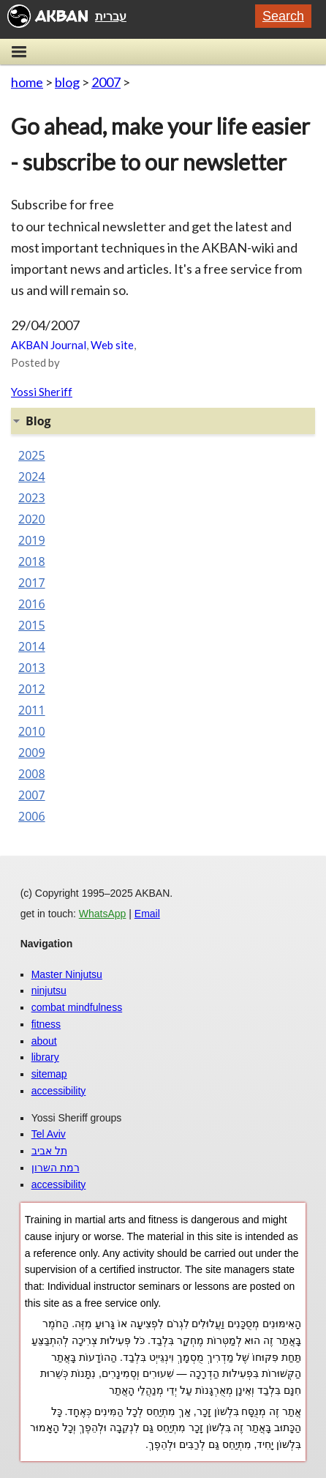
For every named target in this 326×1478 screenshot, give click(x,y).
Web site (112, 344)
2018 (31, 561)
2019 (31, 540)
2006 (31, 816)
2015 (31, 625)
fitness (46, 1024)
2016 (31, 604)
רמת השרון (55, 1167)
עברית (110, 16)
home (27, 82)
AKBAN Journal (48, 344)
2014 (31, 646)
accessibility (58, 1091)
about (44, 1041)
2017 (31, 583)
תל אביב (49, 1151)
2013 (31, 668)
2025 (31, 455)
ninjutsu (49, 990)
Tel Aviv (48, 1134)
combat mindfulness (77, 1007)
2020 (31, 519)
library (45, 1057)
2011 (31, 710)
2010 (31, 731)
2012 (31, 689)
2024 (31, 477)
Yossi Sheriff (41, 391)
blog (67, 82)
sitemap (49, 1074)
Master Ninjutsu (66, 974)
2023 (31, 498)
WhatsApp (102, 913)
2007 (106, 82)
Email (147, 913)
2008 (31, 774)
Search (283, 16)
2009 (31, 752)
